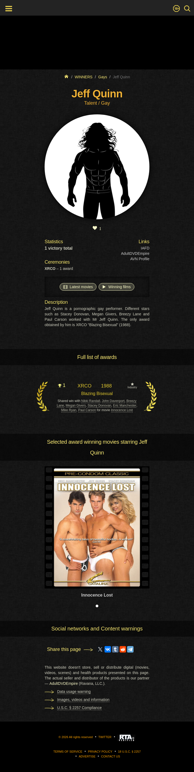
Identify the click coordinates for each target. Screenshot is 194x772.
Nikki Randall (90, 401)
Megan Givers (76, 405)
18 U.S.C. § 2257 (129, 751)
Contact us (110, 756)
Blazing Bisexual (97, 393)
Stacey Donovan (99, 405)
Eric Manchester (124, 405)
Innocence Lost (122, 410)
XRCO (84, 386)
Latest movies (78, 286)
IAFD (145, 248)
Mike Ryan (69, 410)
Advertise (87, 756)
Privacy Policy (100, 751)
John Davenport (113, 401)
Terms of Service (67, 751)
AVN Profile (139, 259)
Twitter (105, 737)
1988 (106, 386)
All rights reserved (81, 737)
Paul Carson (87, 410)
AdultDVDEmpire (135, 253)
